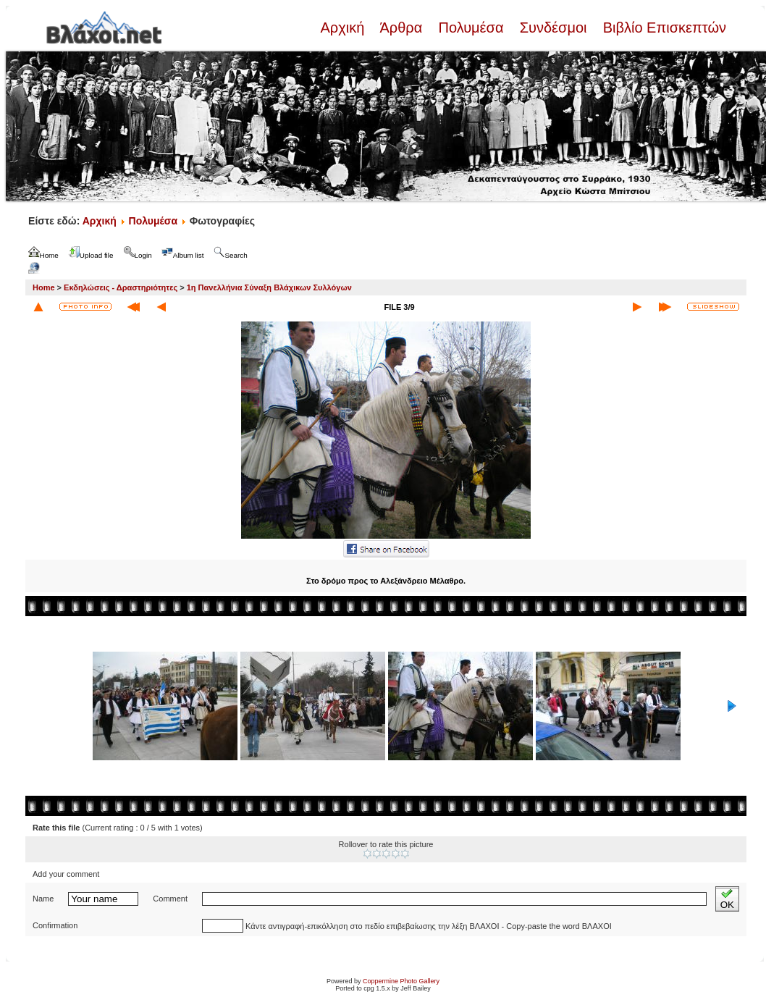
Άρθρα (401, 27)
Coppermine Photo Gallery (401, 981)
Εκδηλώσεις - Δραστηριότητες (120, 287)
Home (44, 287)
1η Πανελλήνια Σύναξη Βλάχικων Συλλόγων (269, 287)
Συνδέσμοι (553, 27)
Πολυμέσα (471, 27)
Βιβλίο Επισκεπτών (662, 27)
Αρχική (344, 27)
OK (727, 899)
